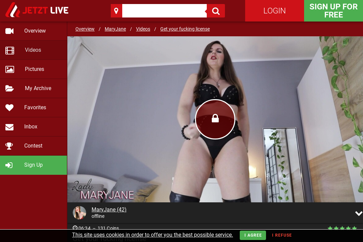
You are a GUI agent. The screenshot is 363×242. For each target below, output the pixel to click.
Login (274, 10)
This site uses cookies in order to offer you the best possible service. (152, 235)
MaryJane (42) (109, 209)
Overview (85, 29)
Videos (143, 29)
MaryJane (115, 29)
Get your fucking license (185, 29)
